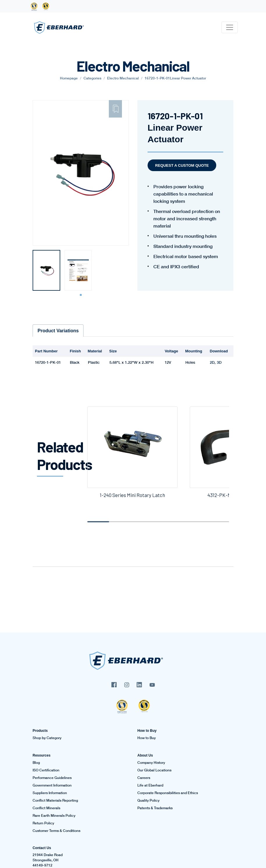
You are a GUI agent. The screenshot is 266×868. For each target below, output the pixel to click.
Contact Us (42, 848)
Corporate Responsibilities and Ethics (167, 793)
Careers (143, 778)
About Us (145, 755)
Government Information (52, 785)
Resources (41, 755)
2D (212, 362)
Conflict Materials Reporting (55, 800)
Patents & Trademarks (155, 808)
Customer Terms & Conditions (56, 831)
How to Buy (147, 731)
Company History (151, 762)
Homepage (69, 78)
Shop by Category (47, 738)
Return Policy (43, 823)
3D (219, 362)
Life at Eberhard (150, 785)
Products (40, 731)
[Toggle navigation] (229, 27)
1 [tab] (81, 295)
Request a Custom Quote (182, 165)
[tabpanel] (46, 270)
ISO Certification (46, 770)
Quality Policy (148, 800)
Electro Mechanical (123, 78)
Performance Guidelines (52, 778)
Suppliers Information (50, 793)
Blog (36, 762)
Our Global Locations (154, 770)
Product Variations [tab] (58, 330)
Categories (92, 78)
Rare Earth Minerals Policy (54, 815)
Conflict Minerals (46, 808)
